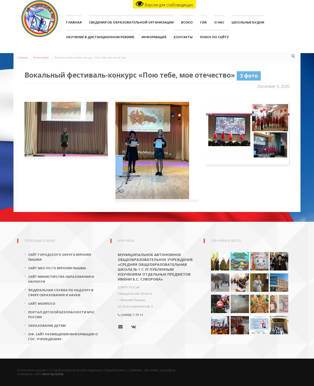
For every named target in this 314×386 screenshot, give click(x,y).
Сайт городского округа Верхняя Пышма (59, 257)
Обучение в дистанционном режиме (100, 38)
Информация (154, 38)
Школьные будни (248, 23)
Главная (74, 23)
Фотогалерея (41, 57)
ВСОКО (187, 23)
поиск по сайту (214, 38)
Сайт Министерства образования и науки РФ (61, 279)
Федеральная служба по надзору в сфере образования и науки (60, 292)
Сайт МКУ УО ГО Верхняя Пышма (57, 268)
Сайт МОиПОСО (41, 303)
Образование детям (47, 325)
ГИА (203, 23)
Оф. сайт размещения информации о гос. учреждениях (63, 336)
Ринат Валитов (52, 374)
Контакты (183, 38)
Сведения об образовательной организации (131, 23)
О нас (219, 23)
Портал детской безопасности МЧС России (61, 314)
